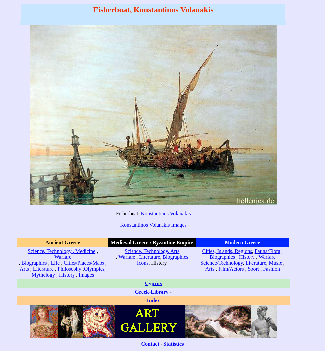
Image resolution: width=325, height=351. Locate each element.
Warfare (62, 257)
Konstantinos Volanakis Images (153, 225)
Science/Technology (221, 263)
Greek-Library (152, 292)
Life (55, 263)
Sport (253, 269)
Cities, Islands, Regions (227, 251)
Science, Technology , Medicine (61, 251)
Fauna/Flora (267, 251)
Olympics (94, 269)
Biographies (34, 263)
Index (153, 300)
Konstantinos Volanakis (166, 213)
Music (275, 263)
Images (86, 275)
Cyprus (153, 283)
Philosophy (69, 269)
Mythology (43, 275)
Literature (43, 269)
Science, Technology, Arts (152, 251)
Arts (24, 269)
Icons (143, 263)
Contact (150, 344)
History (67, 275)
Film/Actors (231, 269)
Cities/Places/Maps (84, 263)
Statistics (173, 344)
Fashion (271, 269)
